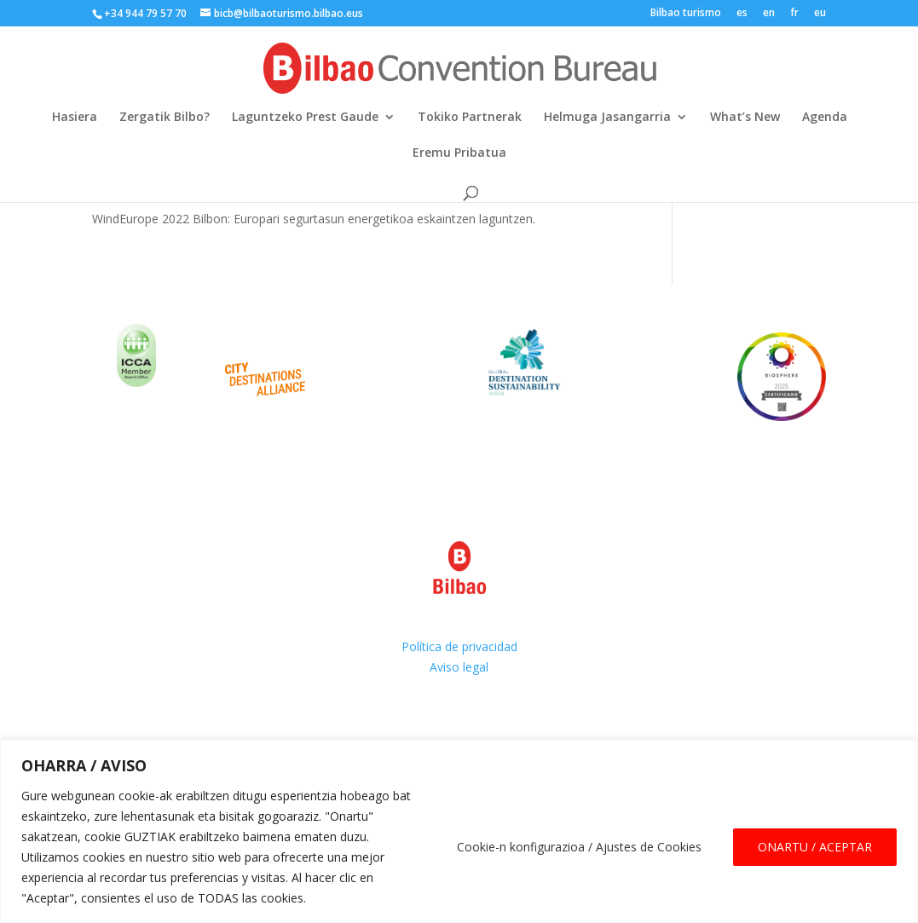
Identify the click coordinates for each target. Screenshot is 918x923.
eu (820, 14)
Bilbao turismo (685, 14)
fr (794, 14)
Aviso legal (459, 667)
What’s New (745, 117)
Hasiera (74, 117)
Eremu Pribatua (459, 153)
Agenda (824, 117)
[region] (459, 831)
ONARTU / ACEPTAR (815, 847)
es (742, 14)
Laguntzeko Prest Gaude (305, 117)
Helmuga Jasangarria (607, 117)
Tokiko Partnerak (470, 117)
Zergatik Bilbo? (164, 117)
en (769, 14)
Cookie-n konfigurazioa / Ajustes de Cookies (579, 847)
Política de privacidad (459, 646)
